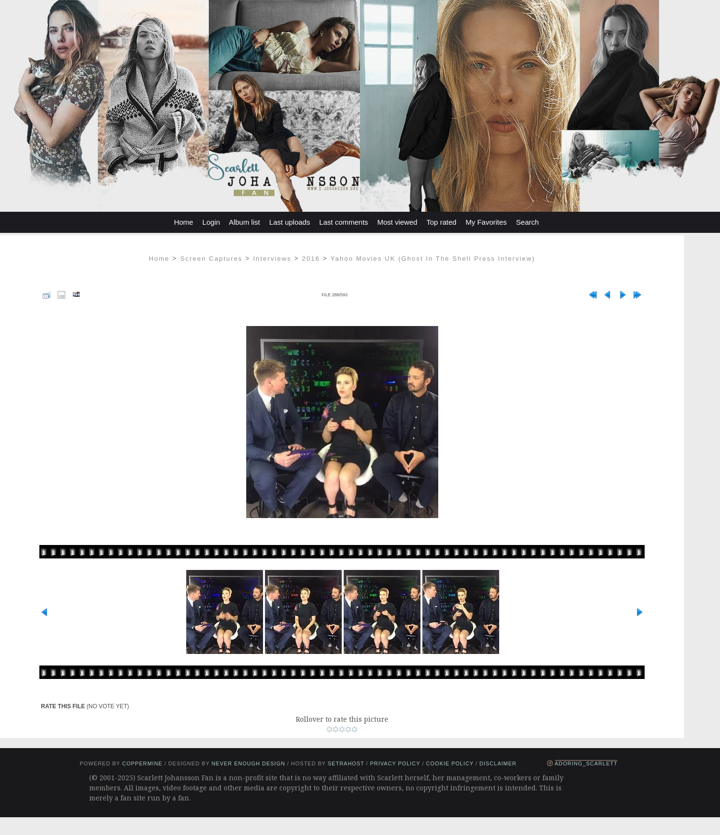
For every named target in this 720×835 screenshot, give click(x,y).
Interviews (272, 258)
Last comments (343, 222)
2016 (311, 258)
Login (211, 222)
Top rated (441, 222)
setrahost (346, 763)
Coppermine (142, 763)
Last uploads (289, 222)
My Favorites (486, 222)
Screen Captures (211, 258)
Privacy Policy (395, 763)
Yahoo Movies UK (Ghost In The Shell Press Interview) (433, 258)
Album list (244, 222)
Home (183, 222)
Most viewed (397, 222)
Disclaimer (498, 763)
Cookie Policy (450, 763)
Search (527, 222)
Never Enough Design (248, 763)
